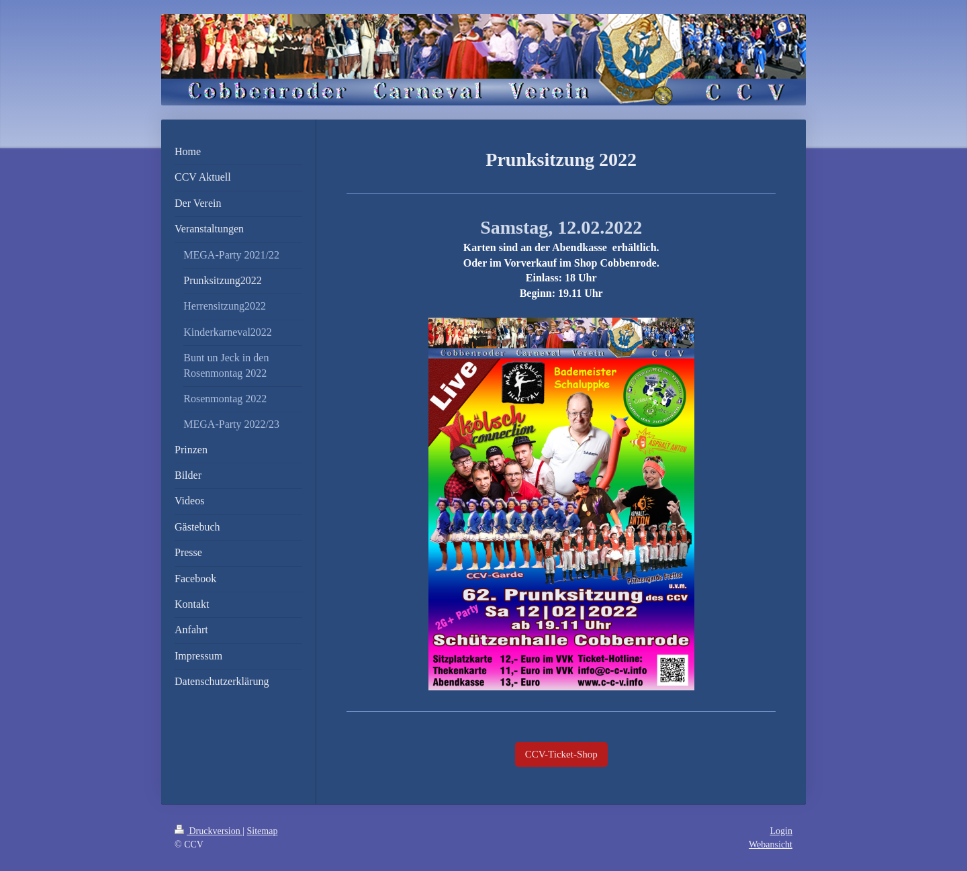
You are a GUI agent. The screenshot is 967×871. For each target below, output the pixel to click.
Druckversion (208, 831)
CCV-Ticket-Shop (561, 754)
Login (781, 831)
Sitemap (262, 831)
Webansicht (770, 844)
